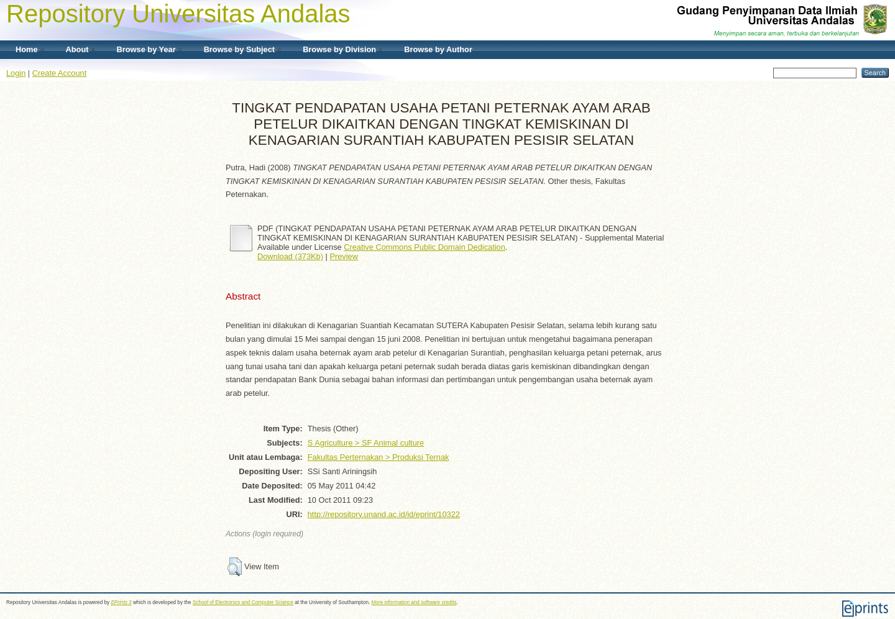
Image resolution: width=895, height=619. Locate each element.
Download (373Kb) (290, 256)
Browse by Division (339, 49)
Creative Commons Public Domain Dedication (424, 247)
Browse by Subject (239, 49)
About (77, 49)
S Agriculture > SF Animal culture (366, 442)
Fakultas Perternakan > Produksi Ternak (378, 457)
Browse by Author (438, 49)
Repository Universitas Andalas (178, 13)
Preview (343, 256)
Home (27, 49)
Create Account (59, 73)
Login (15, 73)
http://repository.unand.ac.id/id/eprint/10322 (384, 514)
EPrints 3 (121, 602)
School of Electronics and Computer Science (243, 602)
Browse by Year (146, 49)
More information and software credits (414, 602)
